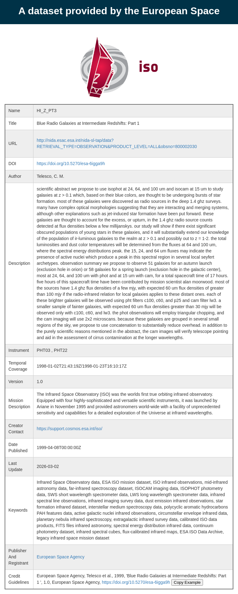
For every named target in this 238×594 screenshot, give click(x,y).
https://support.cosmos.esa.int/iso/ (69, 428)
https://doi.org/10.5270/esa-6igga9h (71, 163)
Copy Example (187, 582)
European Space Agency (60, 556)
